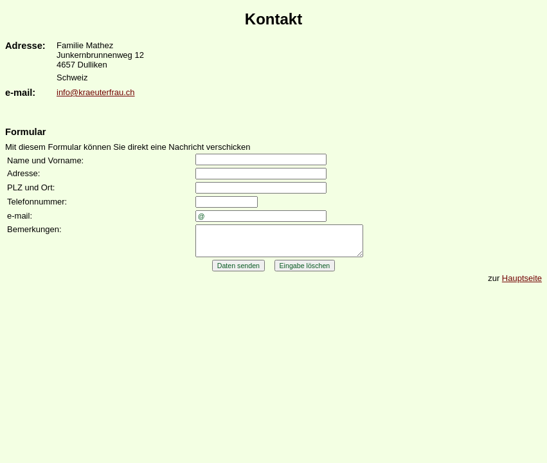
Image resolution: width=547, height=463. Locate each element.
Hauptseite (522, 284)
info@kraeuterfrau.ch (96, 92)
